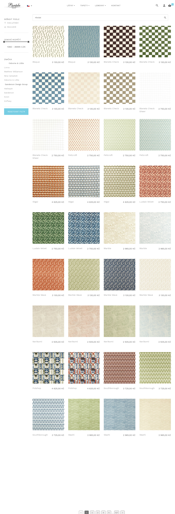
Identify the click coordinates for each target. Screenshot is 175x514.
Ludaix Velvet (146, 201)
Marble (107, 248)
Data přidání (11, 23)
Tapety (84, 5)
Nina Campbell (11, 76)
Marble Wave (39, 295)
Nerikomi (37, 341)
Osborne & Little (11, 80)
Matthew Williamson (13, 71)
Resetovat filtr (16, 112)
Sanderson (9, 93)
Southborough (111, 388)
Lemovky (99, 5)
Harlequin (8, 88)
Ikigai (35, 201)
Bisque (36, 62)
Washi (71, 435)
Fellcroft (72, 155)
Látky (70, 5)
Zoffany (7, 101)
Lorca (6, 67)
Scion (6, 97)
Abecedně (10, 27)
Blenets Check (111, 62)
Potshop (37, 388)
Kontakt (116, 5)
